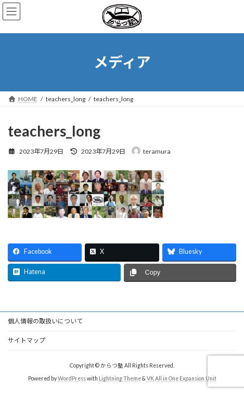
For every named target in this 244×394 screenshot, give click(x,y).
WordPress (72, 378)
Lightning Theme (120, 378)
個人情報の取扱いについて (45, 321)
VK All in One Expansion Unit (181, 378)
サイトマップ (26, 340)
